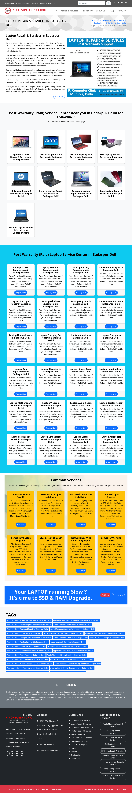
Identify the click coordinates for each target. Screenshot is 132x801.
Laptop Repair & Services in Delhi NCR (111, 20)
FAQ (112, 11)
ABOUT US (59, 97)
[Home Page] (92, 20)
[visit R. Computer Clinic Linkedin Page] (122, 2)
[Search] (91, 3)
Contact (121, 11)
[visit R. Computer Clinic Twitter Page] (118, 2)
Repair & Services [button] (69, 11)
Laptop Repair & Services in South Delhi (110, 23)
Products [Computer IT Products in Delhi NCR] (88, 11)
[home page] (56, 11)
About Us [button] (100, 11)
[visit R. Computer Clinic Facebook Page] (114, 2)
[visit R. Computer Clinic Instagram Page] (126, 2)
